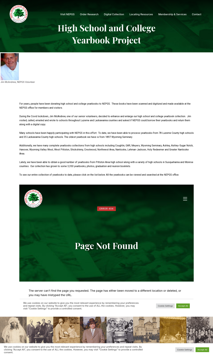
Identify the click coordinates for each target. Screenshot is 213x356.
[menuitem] (67, 14)
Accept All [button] (202, 349)
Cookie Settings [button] (184, 349)
